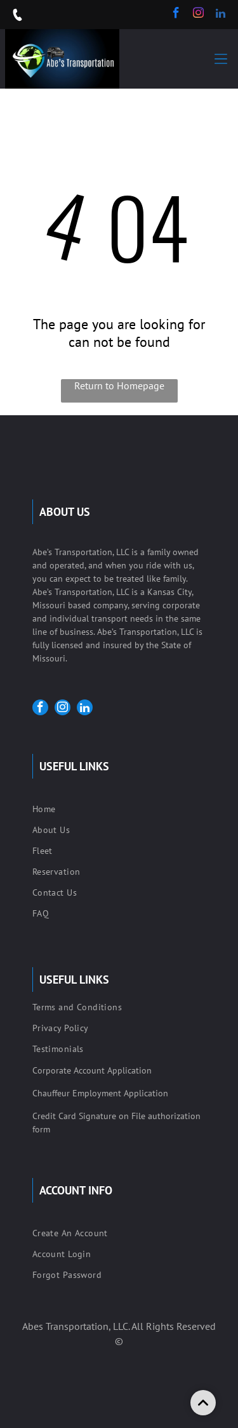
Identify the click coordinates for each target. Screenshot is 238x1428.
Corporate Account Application (92, 1070)
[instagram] (198, 14)
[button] (221, 59)
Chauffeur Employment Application (100, 1093)
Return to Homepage (119, 385)
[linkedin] (220, 14)
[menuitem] (119, 810)
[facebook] (176, 14)
